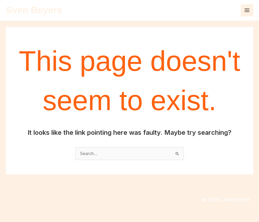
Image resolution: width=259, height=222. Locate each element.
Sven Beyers (34, 10)
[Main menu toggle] (247, 10)
